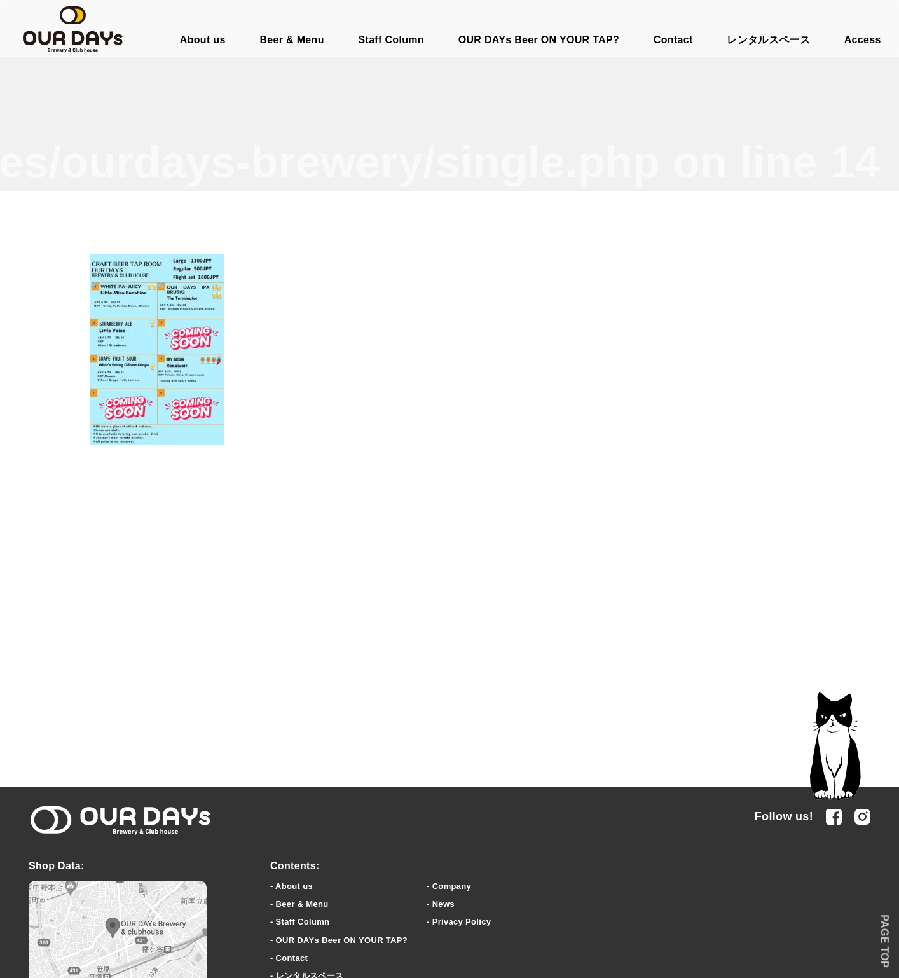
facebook (834, 817)
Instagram (862, 817)
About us (203, 39)
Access (862, 39)
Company (451, 886)
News (443, 904)
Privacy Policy (461, 921)
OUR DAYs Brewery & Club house (72, 29)
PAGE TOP (884, 941)
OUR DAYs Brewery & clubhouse (120, 821)
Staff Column (391, 39)
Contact (673, 39)
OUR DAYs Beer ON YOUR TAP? (538, 39)
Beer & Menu (291, 39)
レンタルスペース (768, 39)
